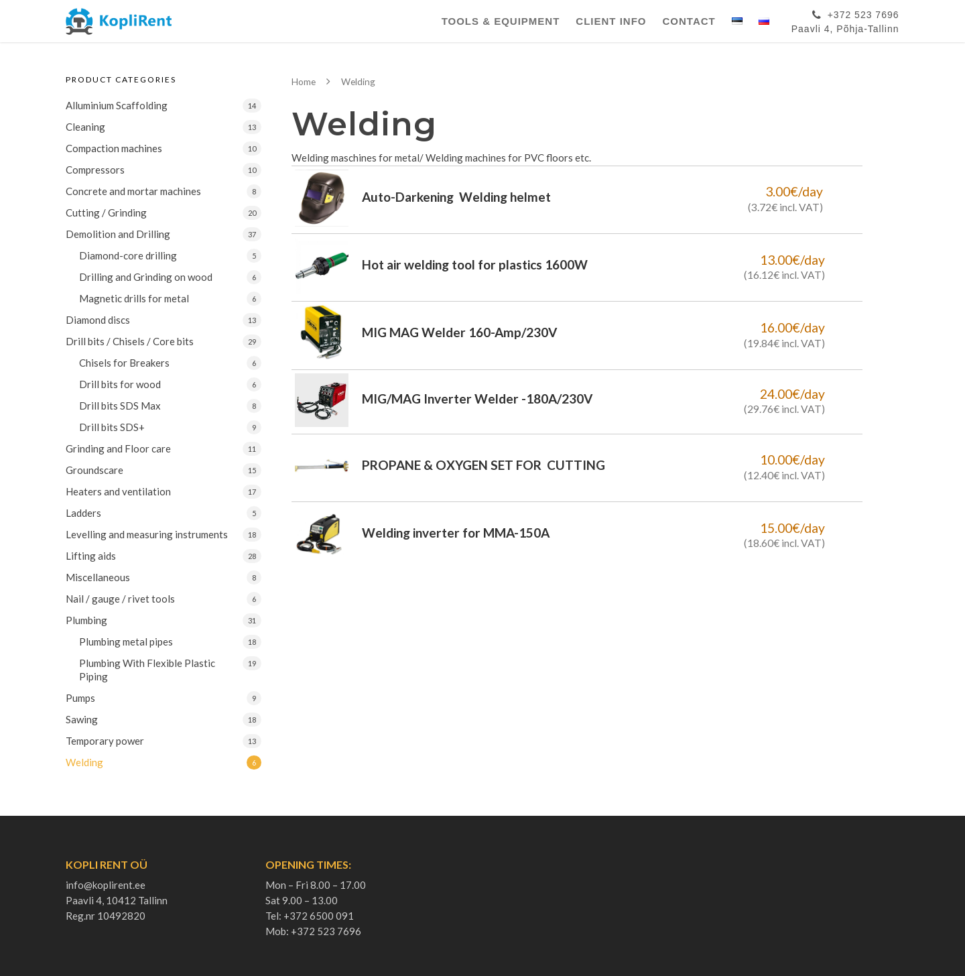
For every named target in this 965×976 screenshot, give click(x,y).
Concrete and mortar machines (133, 191)
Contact (689, 21)
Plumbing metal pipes (126, 641)
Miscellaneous (98, 577)
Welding (84, 762)
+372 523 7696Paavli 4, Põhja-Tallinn (845, 19)
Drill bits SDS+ (112, 427)
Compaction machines (114, 148)
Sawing (82, 719)
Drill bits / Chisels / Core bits (130, 341)
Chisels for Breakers (124, 363)
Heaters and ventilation (118, 491)
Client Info (611, 21)
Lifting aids (91, 556)
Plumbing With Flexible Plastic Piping (147, 669)
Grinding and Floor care (118, 448)
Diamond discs (98, 320)
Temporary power (105, 741)
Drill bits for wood (120, 384)
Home (304, 81)
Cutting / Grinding (106, 212)
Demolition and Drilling (118, 234)
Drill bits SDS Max (120, 406)
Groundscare (94, 470)
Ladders (83, 513)
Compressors (95, 170)
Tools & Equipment (501, 21)
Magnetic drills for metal (134, 298)
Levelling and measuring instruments (147, 534)
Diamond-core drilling (128, 255)
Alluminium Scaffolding (117, 105)
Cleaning (85, 127)
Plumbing (86, 620)
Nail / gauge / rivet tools (120, 599)
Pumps (80, 698)
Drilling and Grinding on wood (145, 277)
